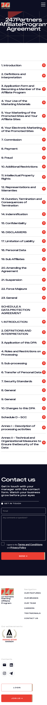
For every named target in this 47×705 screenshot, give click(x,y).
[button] (17, 687)
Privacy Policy (18, 547)
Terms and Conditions (30, 544)
